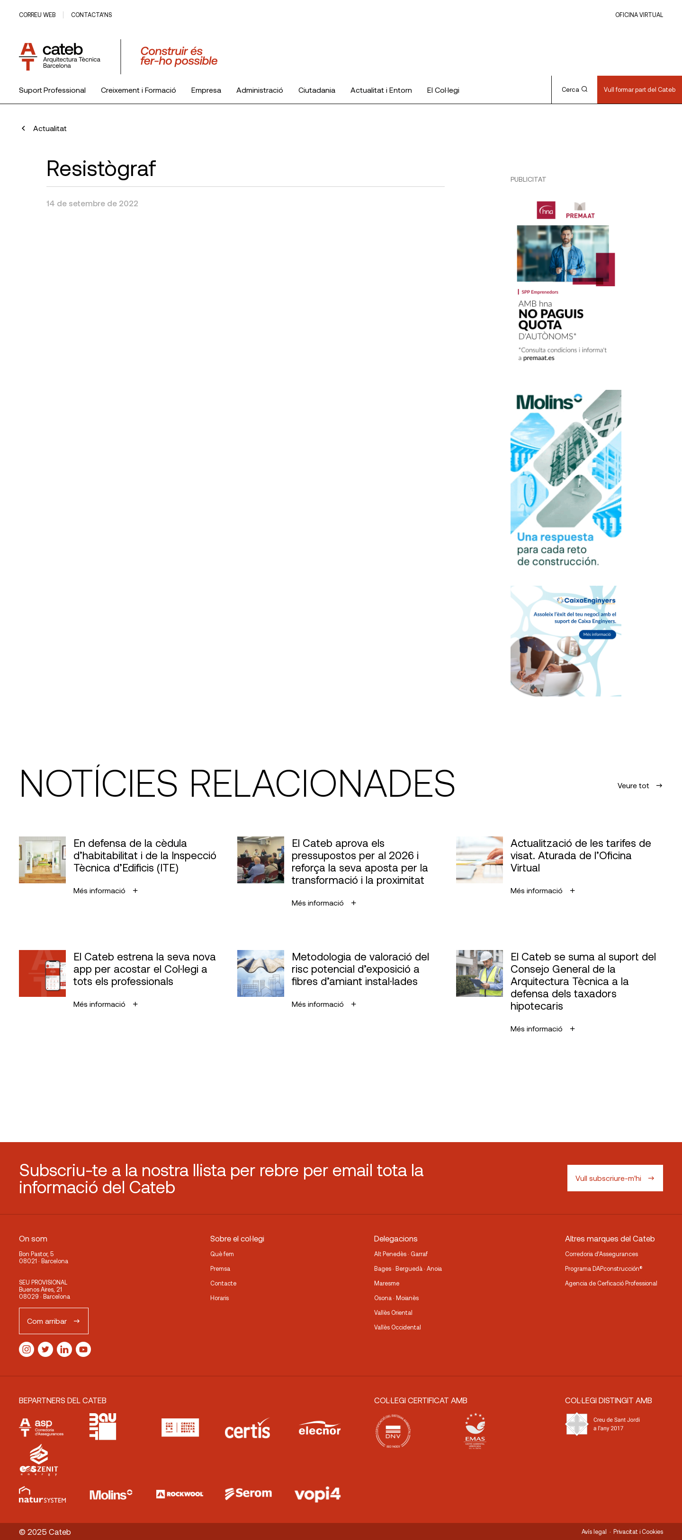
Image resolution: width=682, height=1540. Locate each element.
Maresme (386, 1283)
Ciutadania (316, 89)
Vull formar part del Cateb (639, 89)
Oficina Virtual (639, 14)
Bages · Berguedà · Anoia (408, 1268)
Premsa (220, 1268)
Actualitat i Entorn (381, 89)
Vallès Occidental (397, 1327)
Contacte (223, 1283)
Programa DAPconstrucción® (604, 1268)
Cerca (574, 89)
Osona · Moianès (396, 1297)
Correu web (37, 14)
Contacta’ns (91, 14)
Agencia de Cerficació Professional (611, 1283)
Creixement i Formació (138, 89)
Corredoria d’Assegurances (601, 1253)
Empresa (206, 89)
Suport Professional (52, 89)
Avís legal (594, 1531)
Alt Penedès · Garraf (401, 1253)
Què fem (222, 1253)
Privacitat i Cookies (638, 1531)
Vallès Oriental (393, 1312)
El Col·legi (443, 89)
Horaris (219, 1297)
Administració (259, 89)
